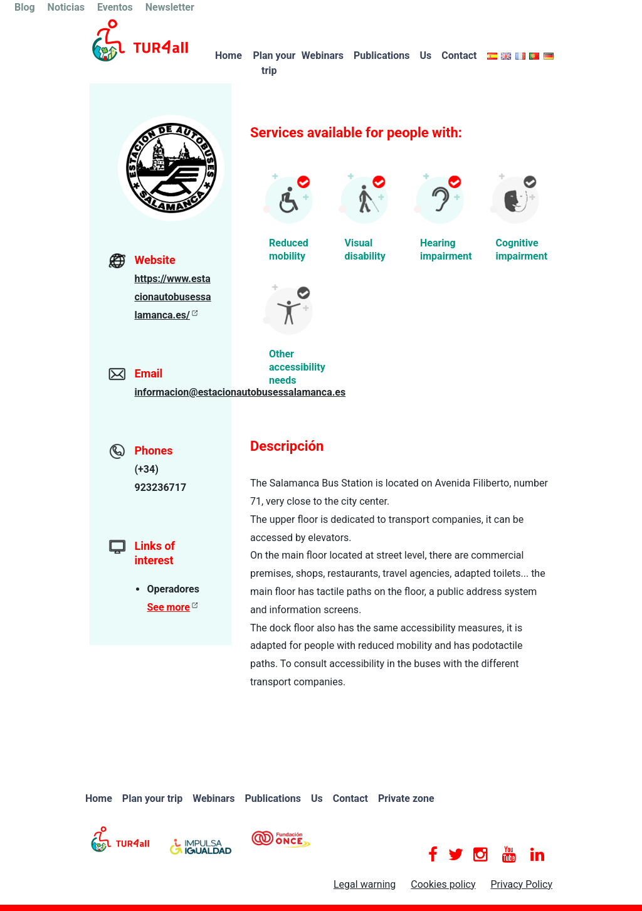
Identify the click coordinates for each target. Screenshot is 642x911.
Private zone (406, 798)
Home (228, 55)
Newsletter (169, 7)
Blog (24, 7)
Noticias (66, 7)
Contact (458, 55)
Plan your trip (274, 63)
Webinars (323, 55)
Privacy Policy (522, 884)
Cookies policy (443, 884)
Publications (382, 55)
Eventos (115, 7)
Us (426, 55)
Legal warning (365, 884)
